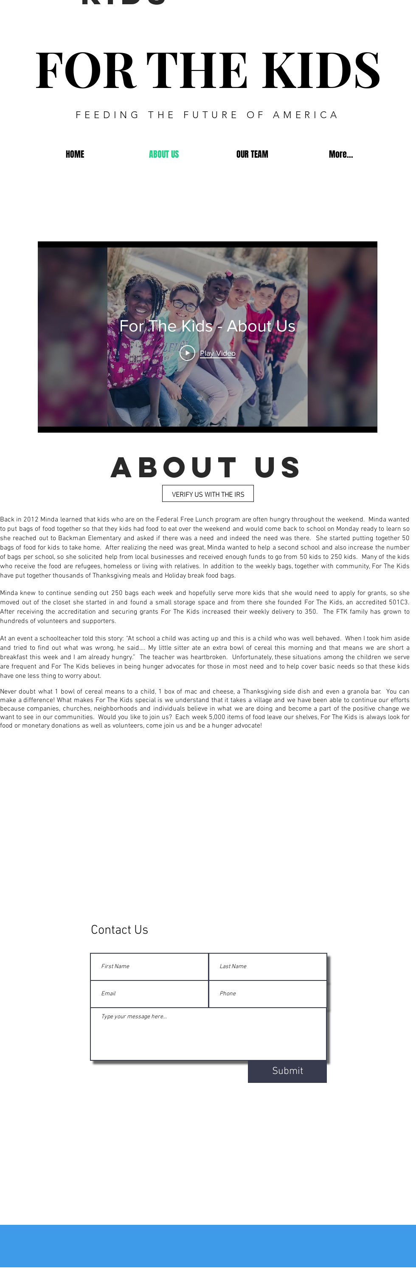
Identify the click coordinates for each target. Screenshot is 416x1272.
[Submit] (287, 1072)
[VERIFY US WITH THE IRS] (208, 493)
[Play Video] (208, 352)
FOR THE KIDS (208, 67)
